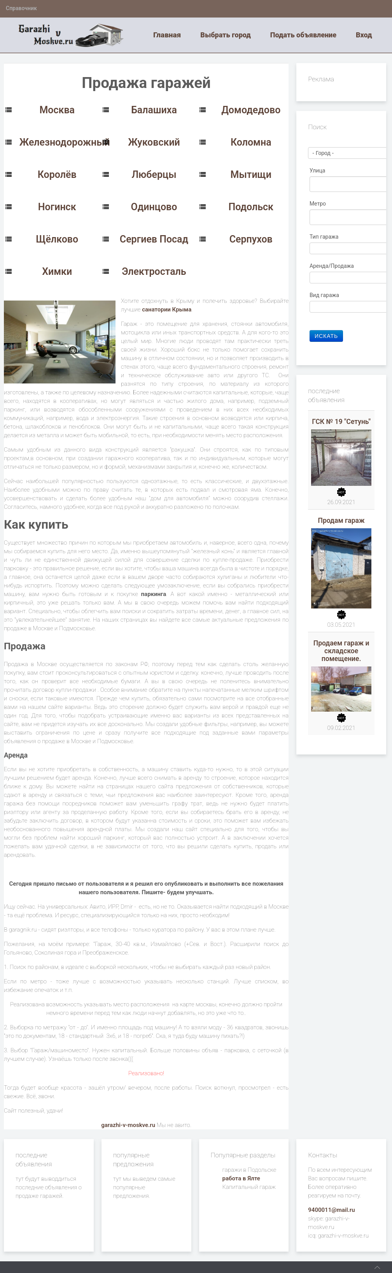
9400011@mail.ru (331, 1209)
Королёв (57, 174)
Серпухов (251, 239)
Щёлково (57, 239)
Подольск (250, 207)
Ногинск (57, 207)
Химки (57, 271)
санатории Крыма (166, 309)
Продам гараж (341, 520)
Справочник (21, 8)
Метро (318, 203)
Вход (364, 35)
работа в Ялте (241, 1178)
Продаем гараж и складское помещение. (341, 651)
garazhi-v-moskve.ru (128, 1125)
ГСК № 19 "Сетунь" (341, 422)
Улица (318, 170)
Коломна (251, 142)
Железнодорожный (64, 142)
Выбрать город (225, 35)
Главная (167, 34)
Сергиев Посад (154, 239)
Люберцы (153, 174)
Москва (57, 110)
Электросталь (154, 271)
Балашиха (154, 110)
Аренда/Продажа (332, 266)
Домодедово (250, 110)
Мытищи (251, 174)
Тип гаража (325, 237)
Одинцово (154, 207)
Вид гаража (325, 295)
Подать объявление (303, 35)
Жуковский (154, 142)
